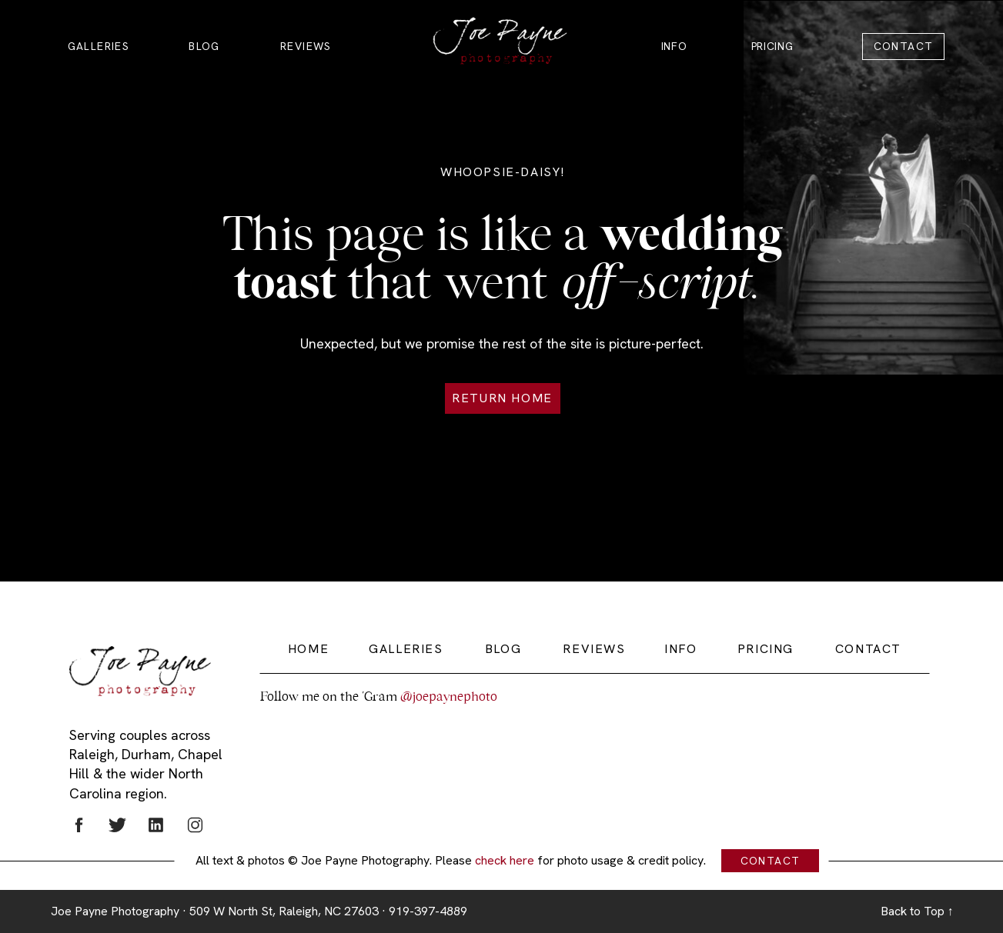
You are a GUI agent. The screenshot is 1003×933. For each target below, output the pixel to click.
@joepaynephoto (448, 697)
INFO (674, 46)
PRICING (772, 46)
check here (504, 860)
